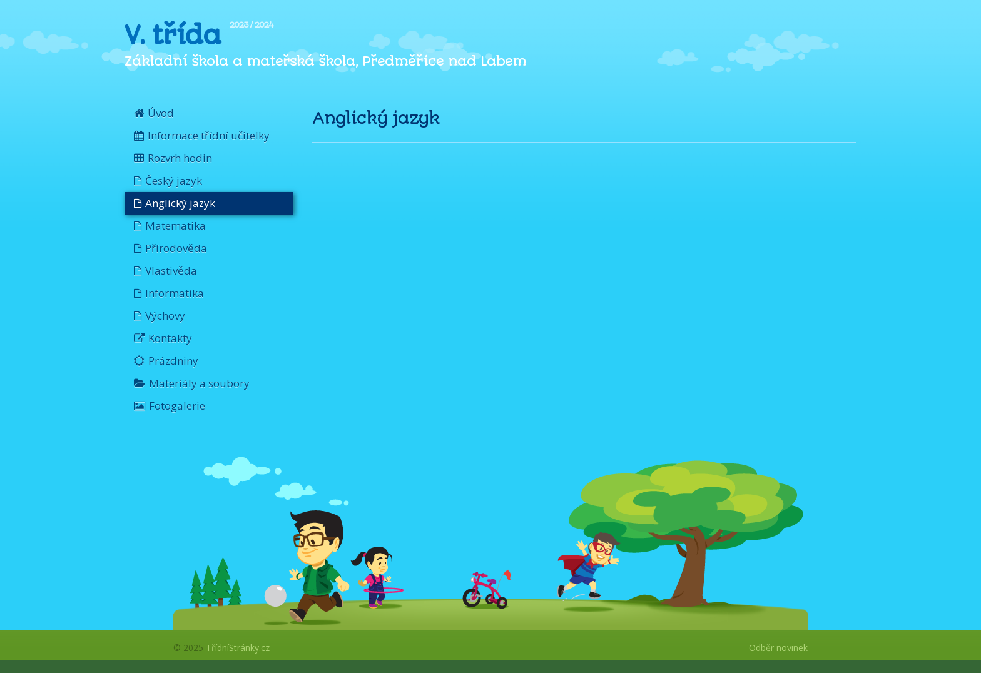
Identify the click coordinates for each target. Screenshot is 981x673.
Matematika (170, 225)
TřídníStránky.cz (238, 648)
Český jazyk (168, 180)
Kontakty (163, 338)
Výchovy (159, 315)
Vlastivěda (165, 270)
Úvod (154, 113)
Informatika (169, 293)
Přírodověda (170, 248)
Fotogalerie (169, 405)
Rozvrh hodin (173, 158)
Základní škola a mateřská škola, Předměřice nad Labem (325, 61)
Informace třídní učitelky (202, 135)
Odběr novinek (778, 648)
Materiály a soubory (192, 383)
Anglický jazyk (174, 203)
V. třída (172, 35)
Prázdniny (166, 360)
